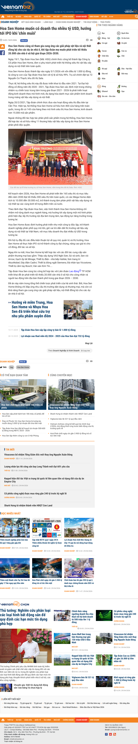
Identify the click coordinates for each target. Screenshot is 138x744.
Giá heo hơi (70, 703)
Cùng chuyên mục (61, 375)
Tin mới (9, 449)
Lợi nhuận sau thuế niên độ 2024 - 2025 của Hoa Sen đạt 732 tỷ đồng (55, 336)
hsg (11, 367)
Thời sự (7, 471)
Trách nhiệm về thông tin (13, 741)
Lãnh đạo (48, 22)
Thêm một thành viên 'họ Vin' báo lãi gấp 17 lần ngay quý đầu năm (15, 581)
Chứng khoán (9, 497)
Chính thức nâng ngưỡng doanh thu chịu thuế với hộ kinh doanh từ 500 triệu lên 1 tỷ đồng (82, 617)
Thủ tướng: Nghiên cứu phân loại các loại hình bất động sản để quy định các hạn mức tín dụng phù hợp (25, 617)
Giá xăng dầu (125, 703)
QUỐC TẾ (37, 17)
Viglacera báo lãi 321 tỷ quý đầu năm (66, 419)
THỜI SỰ (10, 17)
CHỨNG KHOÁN (68, 17)
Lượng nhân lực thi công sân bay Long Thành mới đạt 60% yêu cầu (37, 466)
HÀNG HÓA (28, 17)
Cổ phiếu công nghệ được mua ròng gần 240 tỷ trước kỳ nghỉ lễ (35, 493)
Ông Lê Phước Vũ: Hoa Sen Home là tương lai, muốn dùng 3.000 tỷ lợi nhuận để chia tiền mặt (22, 422)
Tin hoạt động (90, 22)
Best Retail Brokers (70, 707)
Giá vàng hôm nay (11, 703)
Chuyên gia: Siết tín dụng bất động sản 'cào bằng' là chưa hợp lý (31, 686)
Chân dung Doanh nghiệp (68, 22)
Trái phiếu (105, 22)
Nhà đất (7, 486)
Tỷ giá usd (38, 703)
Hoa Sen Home (23, 367)
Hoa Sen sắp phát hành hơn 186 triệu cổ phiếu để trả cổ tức (23, 415)
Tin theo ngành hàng (110, 25)
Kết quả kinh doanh (31, 22)
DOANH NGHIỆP (81, 17)
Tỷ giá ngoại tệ (25, 703)
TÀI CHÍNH (47, 17)
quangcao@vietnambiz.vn (119, 730)
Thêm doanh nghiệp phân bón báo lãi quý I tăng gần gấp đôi (14, 541)
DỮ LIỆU (104, 17)
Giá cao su (56, 707)
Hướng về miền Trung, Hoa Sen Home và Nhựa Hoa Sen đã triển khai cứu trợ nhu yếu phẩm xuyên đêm (32, 309)
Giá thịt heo (36, 707)
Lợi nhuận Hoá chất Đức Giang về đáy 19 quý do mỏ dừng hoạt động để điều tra (78, 543)
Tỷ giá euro (59, 703)
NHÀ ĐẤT (56, 17)
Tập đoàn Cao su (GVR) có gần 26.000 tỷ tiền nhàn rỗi (125, 659)
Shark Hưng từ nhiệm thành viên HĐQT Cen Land (71, 414)
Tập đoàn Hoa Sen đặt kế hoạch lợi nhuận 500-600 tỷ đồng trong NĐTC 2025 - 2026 (23, 429)
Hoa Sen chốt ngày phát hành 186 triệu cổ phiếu (22, 406)
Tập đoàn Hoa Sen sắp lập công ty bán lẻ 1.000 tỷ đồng (48, 330)
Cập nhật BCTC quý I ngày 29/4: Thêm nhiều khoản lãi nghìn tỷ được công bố (47, 543)
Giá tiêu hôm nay (93, 703)
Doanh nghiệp (10, 22)
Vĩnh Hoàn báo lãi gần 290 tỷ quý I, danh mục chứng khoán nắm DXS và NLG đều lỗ (79, 583)
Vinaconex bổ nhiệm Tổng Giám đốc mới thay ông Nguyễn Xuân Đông (69, 406)
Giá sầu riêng (25, 707)
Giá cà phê (81, 703)
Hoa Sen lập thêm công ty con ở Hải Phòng (20, 436)
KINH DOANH (94, 17)
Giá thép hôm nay (10, 707)
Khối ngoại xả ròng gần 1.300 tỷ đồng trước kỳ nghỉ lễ (124, 680)
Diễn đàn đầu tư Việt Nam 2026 (92, 707)
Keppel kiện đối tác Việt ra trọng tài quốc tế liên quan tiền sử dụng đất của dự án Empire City (44, 480)
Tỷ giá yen (48, 703)
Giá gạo (47, 707)
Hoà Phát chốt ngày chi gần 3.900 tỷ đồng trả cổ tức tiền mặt (70, 434)
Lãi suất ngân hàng (110, 703)
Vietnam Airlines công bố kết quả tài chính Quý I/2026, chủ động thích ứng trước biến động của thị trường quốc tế (72, 426)
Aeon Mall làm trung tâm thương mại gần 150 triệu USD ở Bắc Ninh (81, 638)
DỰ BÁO (18, 17)
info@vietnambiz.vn (17, 739)
